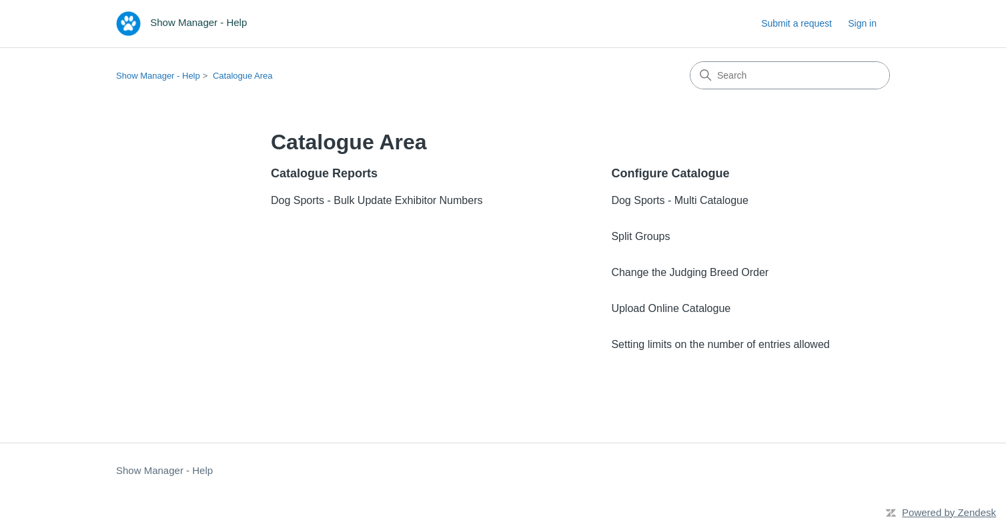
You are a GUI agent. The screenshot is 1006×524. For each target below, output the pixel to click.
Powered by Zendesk (949, 512)
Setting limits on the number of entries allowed (720, 344)
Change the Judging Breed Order (690, 272)
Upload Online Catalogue (670, 308)
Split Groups (640, 236)
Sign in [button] (862, 23)
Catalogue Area (243, 76)
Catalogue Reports (324, 173)
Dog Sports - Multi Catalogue (679, 200)
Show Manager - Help (158, 76)
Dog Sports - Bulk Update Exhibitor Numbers (376, 200)
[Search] (789, 75)
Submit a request (796, 23)
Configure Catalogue (670, 173)
